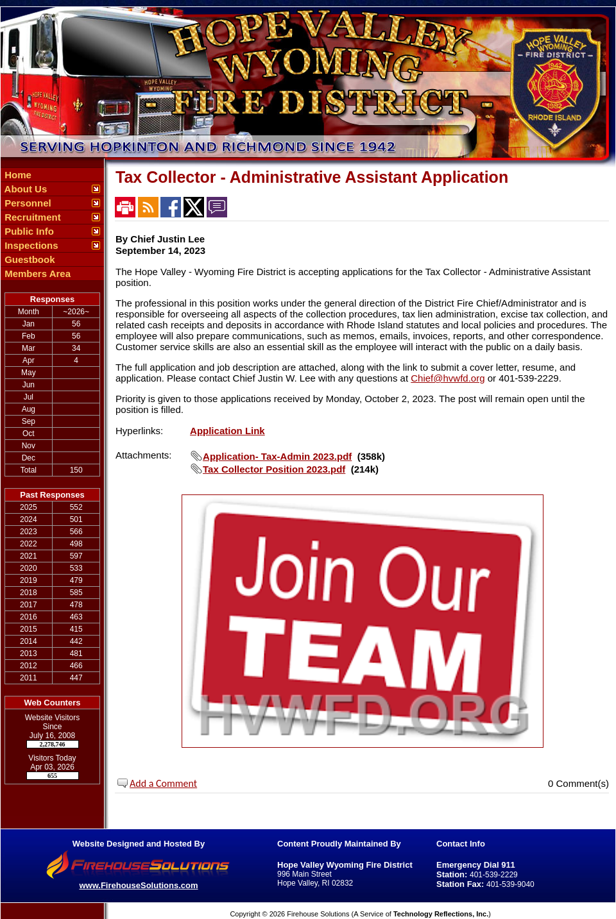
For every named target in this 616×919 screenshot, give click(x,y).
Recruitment (31, 217)
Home (16, 174)
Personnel (26, 203)
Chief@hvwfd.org (447, 378)
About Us (24, 188)
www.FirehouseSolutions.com (138, 885)
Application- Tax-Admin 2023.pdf (277, 456)
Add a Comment (163, 783)
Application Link (227, 430)
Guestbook (28, 259)
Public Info (28, 231)
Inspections (30, 245)
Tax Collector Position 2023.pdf (274, 469)
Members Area (36, 273)
